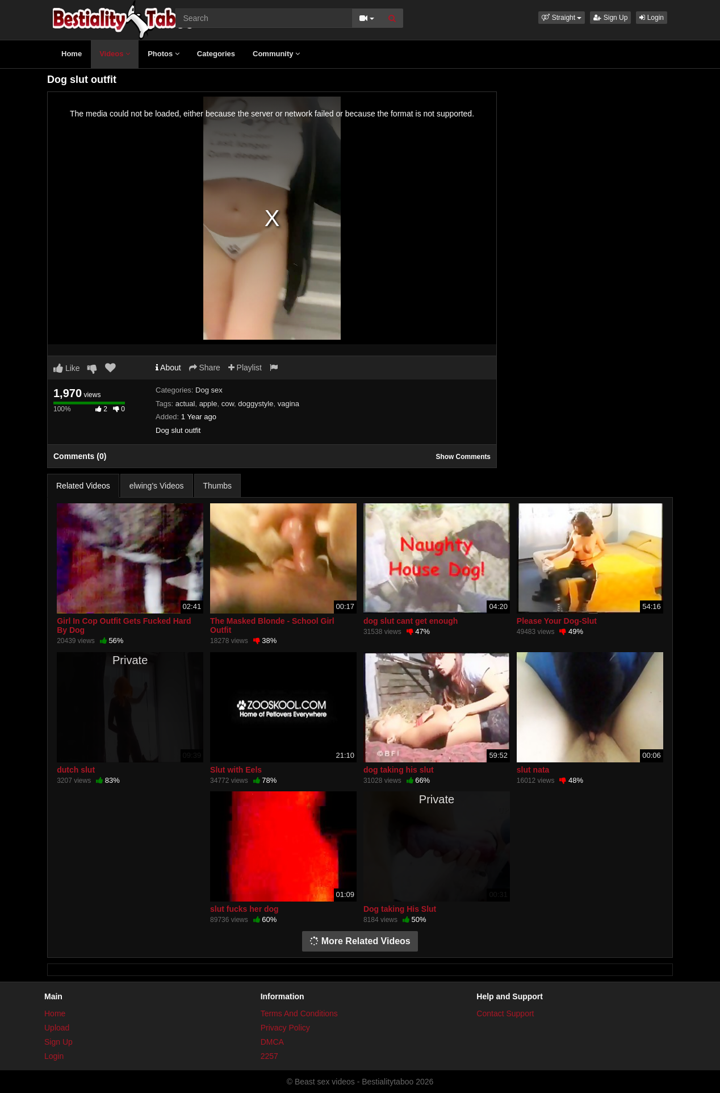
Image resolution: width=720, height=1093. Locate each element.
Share (204, 367)
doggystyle (255, 403)
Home (71, 53)
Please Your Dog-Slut (557, 620)
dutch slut (76, 769)
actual (185, 403)
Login (651, 18)
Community (276, 53)
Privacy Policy (285, 1027)
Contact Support (505, 1013)
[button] (561, 17)
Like (66, 368)
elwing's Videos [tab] (156, 485)
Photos (163, 53)
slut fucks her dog (244, 908)
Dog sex (209, 390)
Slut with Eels (236, 769)
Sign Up (610, 18)
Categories (216, 53)
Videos (114, 53)
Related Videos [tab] (83, 485)
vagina (288, 403)
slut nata (533, 769)
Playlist (245, 367)
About (168, 367)
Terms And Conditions (299, 1013)
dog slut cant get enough (410, 620)
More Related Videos (360, 941)
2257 (269, 1056)
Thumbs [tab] (217, 485)
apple (208, 403)
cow (227, 403)
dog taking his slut (398, 769)
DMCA (272, 1041)
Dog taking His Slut (399, 908)
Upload (56, 1027)
